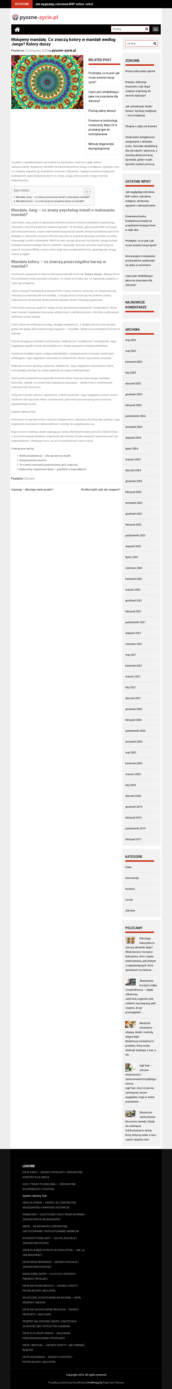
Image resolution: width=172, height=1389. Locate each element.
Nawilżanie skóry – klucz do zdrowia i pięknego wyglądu (49, 1276)
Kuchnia (130, 888)
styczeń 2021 (133, 698)
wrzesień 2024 (133, 426)
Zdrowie (29, 478)
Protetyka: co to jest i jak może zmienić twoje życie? (104, 77)
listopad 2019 (133, 817)
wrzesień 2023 (133, 502)
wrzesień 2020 (133, 741)
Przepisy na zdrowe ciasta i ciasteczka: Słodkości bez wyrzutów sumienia (50, 1324)
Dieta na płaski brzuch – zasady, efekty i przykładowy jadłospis (50, 1288)
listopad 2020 (133, 719)
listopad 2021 (133, 611)
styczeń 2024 (133, 470)
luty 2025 (130, 372)
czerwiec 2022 (133, 567)
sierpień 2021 (133, 633)
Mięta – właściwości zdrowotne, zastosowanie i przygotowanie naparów (51, 1229)
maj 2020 (130, 752)
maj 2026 (130, 340)
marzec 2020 (132, 774)
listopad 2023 (133, 492)
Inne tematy (132, 878)
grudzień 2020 (133, 709)
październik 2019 (135, 828)
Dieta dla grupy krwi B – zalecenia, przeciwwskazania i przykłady (47, 1336)
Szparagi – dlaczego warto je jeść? (32, 489)
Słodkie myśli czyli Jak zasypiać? (100, 489)
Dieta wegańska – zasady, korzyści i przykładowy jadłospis (47, 1359)
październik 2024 (135, 416)
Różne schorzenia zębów (140, 71)
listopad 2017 (133, 839)
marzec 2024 (132, 459)
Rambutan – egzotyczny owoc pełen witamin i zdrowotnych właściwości (54, 1217)
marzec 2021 (132, 676)
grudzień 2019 (133, 806)
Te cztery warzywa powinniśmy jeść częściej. (48, 464)
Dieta (128, 867)
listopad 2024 (133, 405)
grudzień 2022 (133, 513)
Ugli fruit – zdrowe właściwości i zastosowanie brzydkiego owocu (140, 1074)
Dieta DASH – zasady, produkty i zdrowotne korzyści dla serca (53, 1175)
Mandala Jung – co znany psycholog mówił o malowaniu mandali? (53, 197)
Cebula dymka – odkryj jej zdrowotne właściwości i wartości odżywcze (49, 1205)
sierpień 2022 (133, 546)
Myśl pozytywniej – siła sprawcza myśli (45, 455)
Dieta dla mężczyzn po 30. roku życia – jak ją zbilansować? (53, 1253)
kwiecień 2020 (133, 763)
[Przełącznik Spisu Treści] (85, 191)
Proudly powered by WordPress (67, 1382)
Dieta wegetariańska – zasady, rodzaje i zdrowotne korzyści (51, 1264)
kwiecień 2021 (133, 665)
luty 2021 (130, 687)
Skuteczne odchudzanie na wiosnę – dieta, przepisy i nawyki (52, 1300)
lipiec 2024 (131, 448)
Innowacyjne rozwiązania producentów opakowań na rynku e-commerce (140, 261)
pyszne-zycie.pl (64, 50)
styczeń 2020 (133, 795)
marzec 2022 (132, 589)
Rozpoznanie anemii (32, 460)
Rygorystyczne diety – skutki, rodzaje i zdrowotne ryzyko (50, 1241)
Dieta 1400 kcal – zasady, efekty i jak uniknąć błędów (54, 1348)
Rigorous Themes (113, 1382)
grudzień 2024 (133, 394)
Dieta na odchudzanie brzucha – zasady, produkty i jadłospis (51, 1312)
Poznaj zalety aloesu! (102, 110)
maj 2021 (130, 654)
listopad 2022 (133, 524)
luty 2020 (130, 785)
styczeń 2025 (133, 383)
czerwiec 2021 (133, 643)
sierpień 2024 (133, 437)
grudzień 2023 (133, 481)
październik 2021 (135, 622)
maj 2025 (130, 350)
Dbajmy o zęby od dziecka (141, 126)
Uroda (129, 899)
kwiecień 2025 (133, 361)
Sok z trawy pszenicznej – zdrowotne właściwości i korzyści (49, 1187)
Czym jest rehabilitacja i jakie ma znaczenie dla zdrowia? (103, 96)
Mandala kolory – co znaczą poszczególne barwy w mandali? (50, 201)
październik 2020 (135, 730)
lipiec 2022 (131, 557)
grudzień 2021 (133, 600)
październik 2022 (135, 535)
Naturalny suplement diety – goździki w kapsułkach (52, 469)
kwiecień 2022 (133, 578)
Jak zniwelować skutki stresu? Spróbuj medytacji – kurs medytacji (140, 111)
